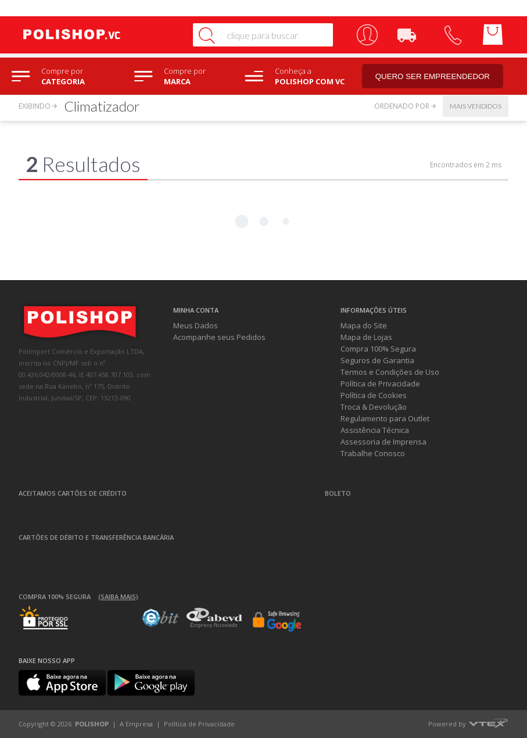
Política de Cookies (373, 395)
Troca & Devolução (373, 407)
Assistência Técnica (374, 430)
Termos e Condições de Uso (389, 372)
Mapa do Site (363, 325)
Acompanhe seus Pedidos (219, 337)
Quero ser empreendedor (432, 76)
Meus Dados (195, 325)
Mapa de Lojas (366, 337)
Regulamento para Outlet (384, 418)
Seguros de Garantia (377, 360)
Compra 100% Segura (378, 348)
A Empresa (136, 723)
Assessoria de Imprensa (383, 441)
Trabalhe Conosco (372, 453)
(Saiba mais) (118, 596)
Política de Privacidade (380, 383)
